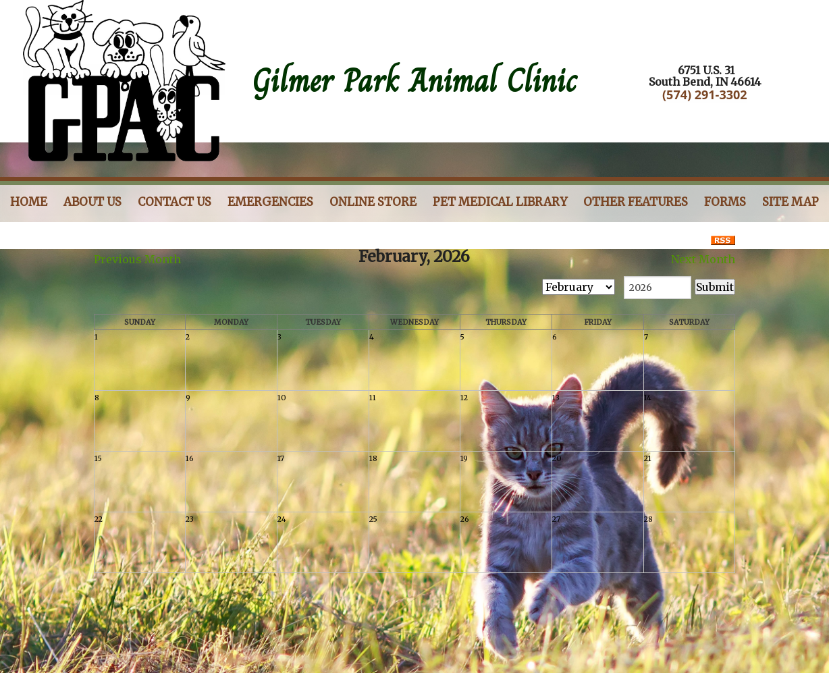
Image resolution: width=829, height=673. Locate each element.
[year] (657, 287)
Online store (373, 201)
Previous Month (137, 259)
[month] (578, 287)
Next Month (703, 259)
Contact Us (174, 201)
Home (28, 201)
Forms (725, 201)
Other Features (635, 201)
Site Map (790, 201)
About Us (92, 201)
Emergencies (270, 201)
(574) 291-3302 (704, 94)
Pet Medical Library (500, 201)
